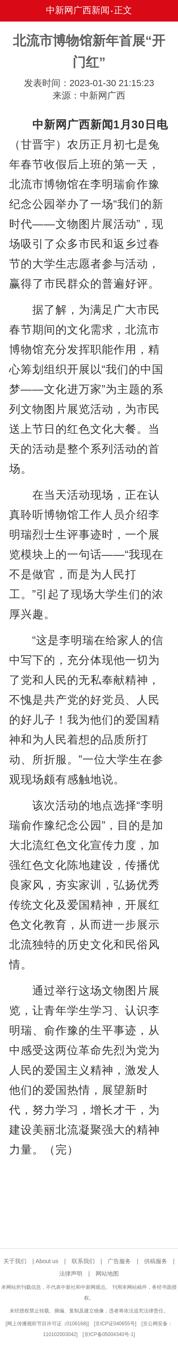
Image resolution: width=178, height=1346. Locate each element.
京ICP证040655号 (115, 1324)
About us (47, 1261)
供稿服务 (155, 1261)
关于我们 (14, 1261)
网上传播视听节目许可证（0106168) (47, 1324)
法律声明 (70, 1273)
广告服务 (119, 1261)
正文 (123, 10)
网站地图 (107, 1273)
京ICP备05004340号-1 (109, 1334)
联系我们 (83, 1261)
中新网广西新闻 (78, 10)
